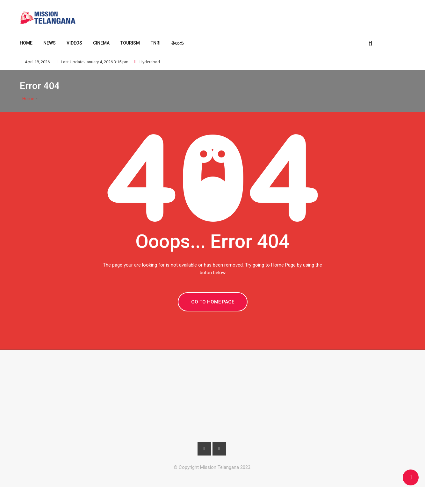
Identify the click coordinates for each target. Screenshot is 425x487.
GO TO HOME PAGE (212, 302)
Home (26, 42)
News (49, 42)
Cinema (101, 42)
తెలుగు (177, 42)
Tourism (130, 42)
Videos (74, 42)
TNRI (156, 42)
